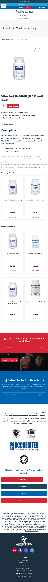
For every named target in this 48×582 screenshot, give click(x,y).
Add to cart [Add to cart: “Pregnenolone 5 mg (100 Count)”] (35, 319)
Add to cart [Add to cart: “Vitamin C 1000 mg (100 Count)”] (35, 217)
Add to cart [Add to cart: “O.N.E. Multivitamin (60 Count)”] (12, 217)
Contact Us (22, 479)
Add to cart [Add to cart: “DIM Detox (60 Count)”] (12, 270)
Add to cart (13, 106)
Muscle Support (19, 115)
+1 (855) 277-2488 (26, 571)
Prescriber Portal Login (24, 1)
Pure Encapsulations (17, 118)
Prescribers (24, 501)
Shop (7, 39)
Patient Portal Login (24, 4)
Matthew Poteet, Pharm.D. (14, 516)
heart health (9, 115)
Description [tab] (8, 124)
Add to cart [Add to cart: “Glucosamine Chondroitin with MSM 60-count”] (12, 319)
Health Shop (24, 341)
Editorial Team (14, 515)
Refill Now (21, 7)
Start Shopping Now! (9, 360)
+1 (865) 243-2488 (24, 18)
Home (3, 39)
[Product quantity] (4, 105)
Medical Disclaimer (31, 531)
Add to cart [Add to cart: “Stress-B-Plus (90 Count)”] (35, 270)
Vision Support (31, 115)
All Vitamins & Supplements (18, 112)
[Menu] (3, 6)
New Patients (24, 486)
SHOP (27, 7)
